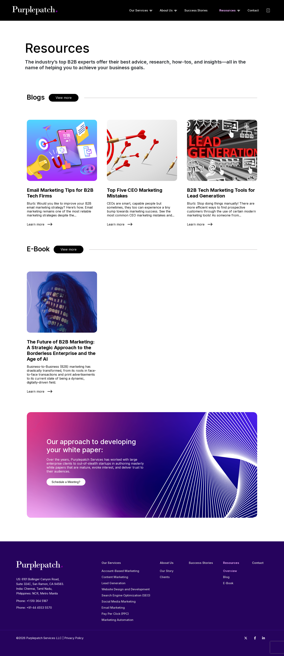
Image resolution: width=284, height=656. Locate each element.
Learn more (35, 224)
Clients (165, 577)
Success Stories (195, 10)
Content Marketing (115, 577)
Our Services (138, 10)
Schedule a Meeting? (66, 482)
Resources (227, 10)
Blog (226, 577)
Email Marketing (113, 607)
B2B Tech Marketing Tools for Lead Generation (221, 193)
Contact (253, 10)
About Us (166, 10)
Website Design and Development (126, 589)
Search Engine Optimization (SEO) (126, 595)
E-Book (228, 583)
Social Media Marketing (119, 601)
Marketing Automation (117, 620)
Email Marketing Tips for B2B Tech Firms (60, 193)
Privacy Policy (73, 638)
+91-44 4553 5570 (39, 607)
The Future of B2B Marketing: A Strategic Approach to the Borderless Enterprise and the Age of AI (61, 350)
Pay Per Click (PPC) (115, 614)
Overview (230, 571)
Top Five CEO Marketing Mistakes (134, 193)
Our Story (167, 571)
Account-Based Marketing (120, 571)
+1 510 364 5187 (37, 601)
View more (64, 98)
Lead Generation (113, 583)
